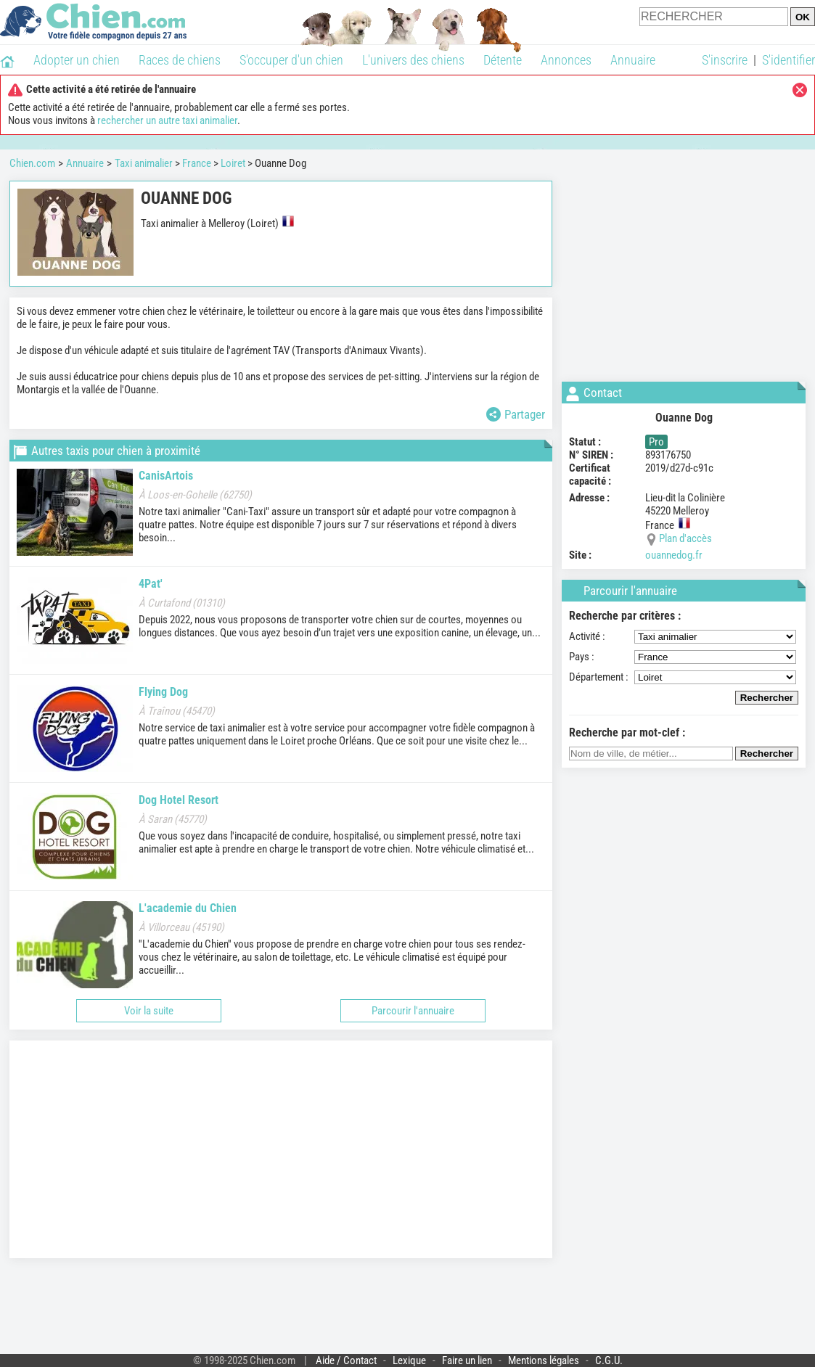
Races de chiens (180, 59)
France (196, 163)
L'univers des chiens (413, 59)
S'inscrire (725, 59)
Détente (502, 59)
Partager (515, 414)
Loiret (233, 163)
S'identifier (788, 59)
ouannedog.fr (674, 555)
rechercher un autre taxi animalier (167, 120)
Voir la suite (148, 1010)
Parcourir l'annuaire (413, 1010)
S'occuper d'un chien (291, 59)
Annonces (566, 59)
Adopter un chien (76, 59)
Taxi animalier (144, 163)
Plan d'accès (685, 538)
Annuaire (632, 59)
